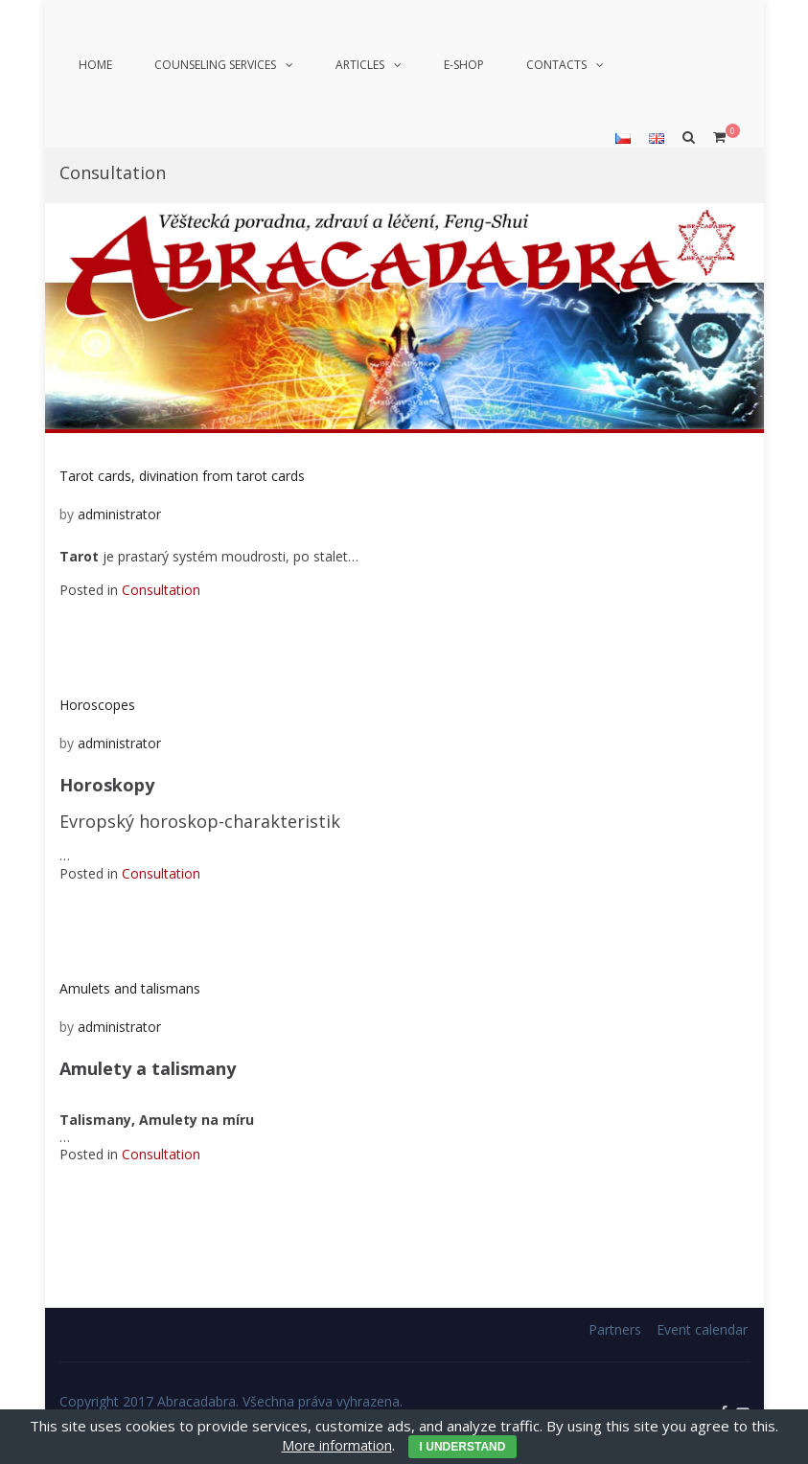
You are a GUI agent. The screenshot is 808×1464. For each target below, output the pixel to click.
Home (95, 65)
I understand (463, 1446)
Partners (615, 1329)
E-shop (464, 65)
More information (337, 1445)
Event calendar (702, 1329)
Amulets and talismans (129, 988)
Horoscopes (97, 705)
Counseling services (215, 65)
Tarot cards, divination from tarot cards (182, 476)
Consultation (161, 590)
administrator (119, 514)
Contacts (556, 65)
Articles (359, 65)
